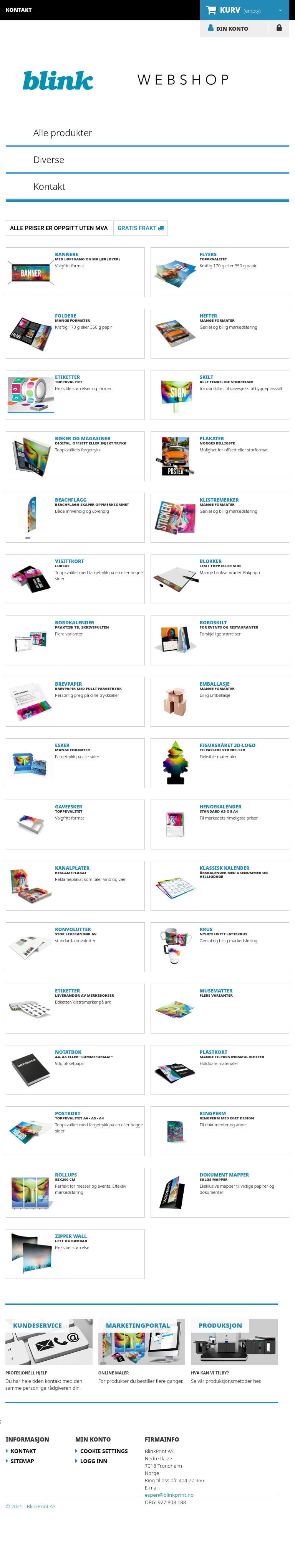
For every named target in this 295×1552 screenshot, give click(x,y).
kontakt (19, 9)
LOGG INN (279, 29)
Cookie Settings (104, 1451)
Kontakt (49, 186)
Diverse (49, 159)
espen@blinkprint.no (169, 1494)
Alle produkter (63, 132)
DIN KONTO (232, 28)
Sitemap (22, 1461)
